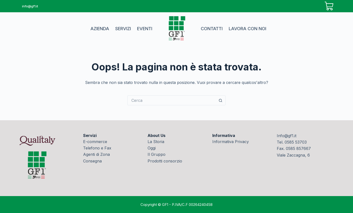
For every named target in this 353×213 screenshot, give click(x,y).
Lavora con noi (247, 28)
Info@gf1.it (286, 135)
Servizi (123, 28)
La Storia (156, 141)
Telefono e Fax (97, 148)
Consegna (92, 161)
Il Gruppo (156, 154)
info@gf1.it (30, 6)
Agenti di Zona (96, 154)
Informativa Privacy (230, 141)
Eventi (144, 28)
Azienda (99, 28)
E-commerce (95, 141)
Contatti (212, 28)
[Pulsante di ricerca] (221, 100)
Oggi (152, 148)
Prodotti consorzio (165, 161)
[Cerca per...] (171, 100)
